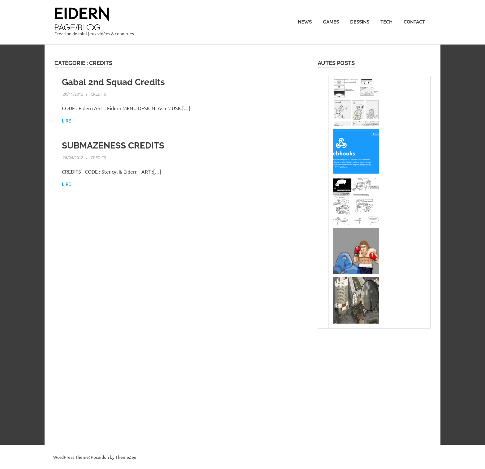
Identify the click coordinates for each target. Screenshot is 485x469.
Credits (98, 94)
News (305, 22)
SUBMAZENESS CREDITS (113, 145)
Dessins (359, 22)
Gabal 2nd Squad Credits (113, 82)
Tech (386, 22)
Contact (414, 22)
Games (331, 22)
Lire (66, 120)
